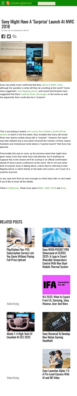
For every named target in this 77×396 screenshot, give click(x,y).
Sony (63, 188)
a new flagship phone (26, 91)
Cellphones (13, 188)
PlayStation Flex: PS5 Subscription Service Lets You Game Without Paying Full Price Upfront (20, 254)
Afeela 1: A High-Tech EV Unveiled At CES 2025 (20, 335)
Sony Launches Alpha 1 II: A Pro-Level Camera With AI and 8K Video (56, 374)
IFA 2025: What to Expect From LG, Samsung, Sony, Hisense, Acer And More (56, 300)
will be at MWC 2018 (52, 85)
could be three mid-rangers (34, 94)
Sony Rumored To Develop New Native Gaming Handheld (56, 337)
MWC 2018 (50, 188)
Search (35, 3)
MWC (41, 188)
